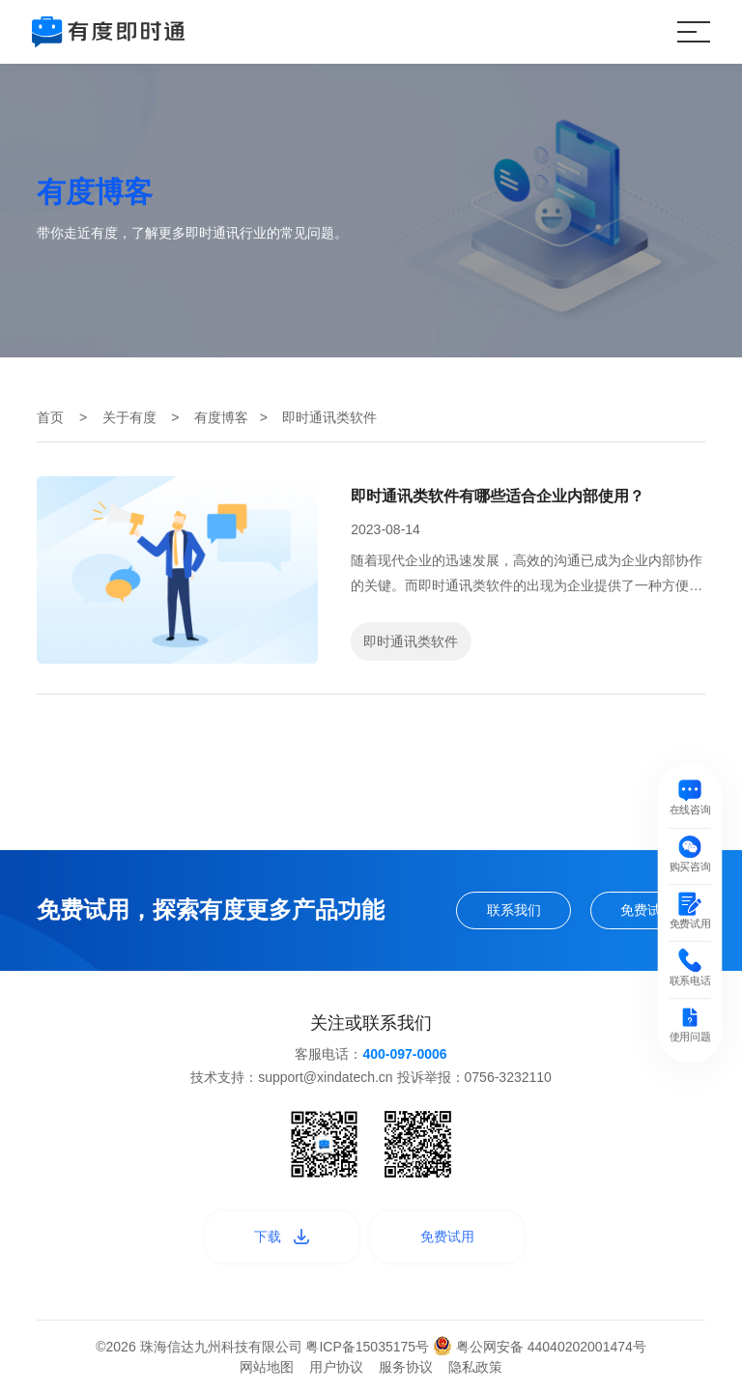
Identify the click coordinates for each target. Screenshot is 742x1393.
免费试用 (647, 910)
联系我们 (514, 910)
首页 (50, 417)
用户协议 (336, 1367)
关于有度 (129, 417)
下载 (281, 1236)
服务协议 (406, 1367)
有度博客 (221, 417)
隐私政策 (475, 1367)
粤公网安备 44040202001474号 (539, 1346)
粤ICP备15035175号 (369, 1346)
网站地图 (267, 1367)
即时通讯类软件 (410, 641)
